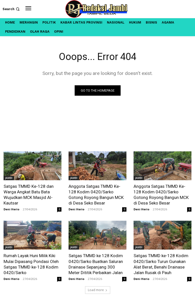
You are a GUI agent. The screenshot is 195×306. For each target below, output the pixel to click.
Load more (97, 290)
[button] (12, 9)
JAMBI (8, 178)
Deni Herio (11, 209)
